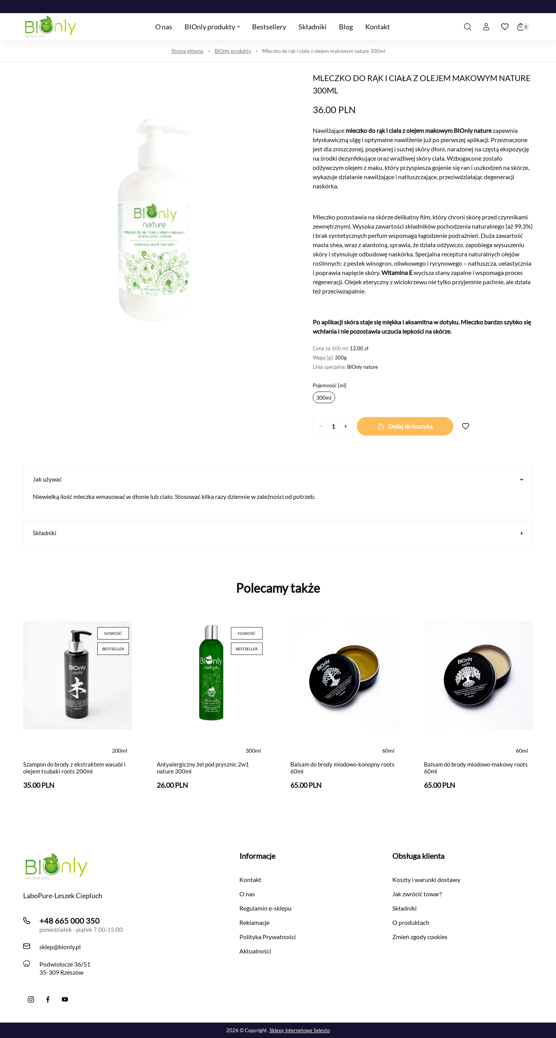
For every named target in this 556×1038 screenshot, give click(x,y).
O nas (247, 893)
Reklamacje (254, 922)
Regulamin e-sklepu (265, 908)
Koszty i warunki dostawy (426, 879)
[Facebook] (48, 999)
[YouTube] (65, 999)
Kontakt (250, 879)
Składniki (278, 532)
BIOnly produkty (233, 51)
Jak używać (278, 479)
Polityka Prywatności (267, 936)
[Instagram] (31, 999)
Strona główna (187, 51)
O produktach (410, 922)
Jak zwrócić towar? (417, 893)
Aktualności (255, 951)
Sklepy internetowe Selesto (300, 1030)
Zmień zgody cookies (420, 936)
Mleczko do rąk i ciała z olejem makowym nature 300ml (323, 51)
